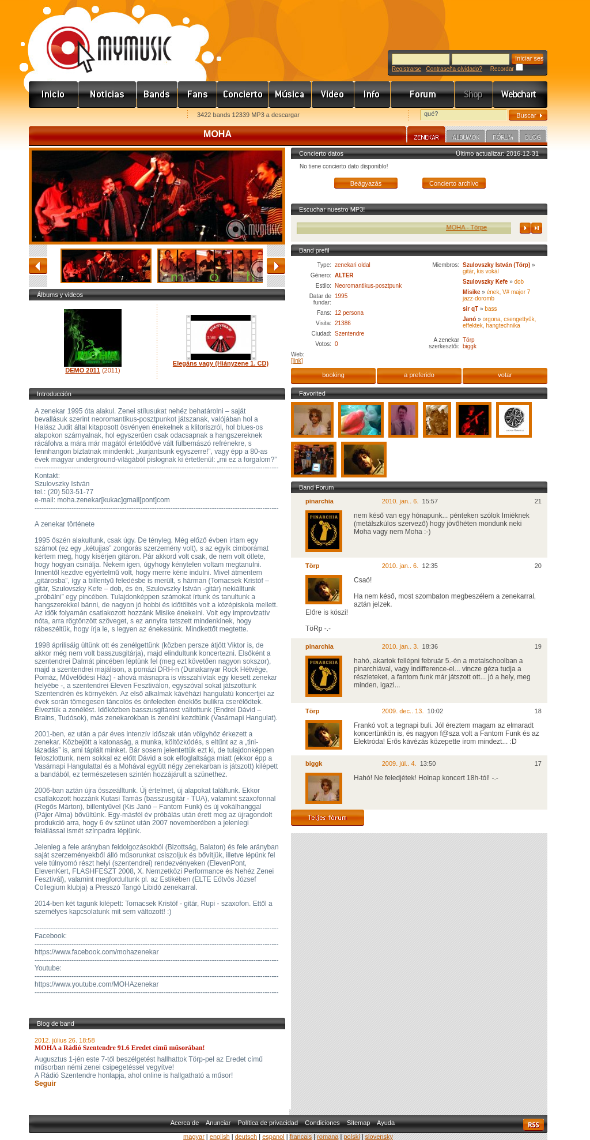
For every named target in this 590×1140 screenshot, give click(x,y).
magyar (194, 1136)
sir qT (470, 309)
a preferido (419, 374)
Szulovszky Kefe (485, 282)
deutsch (246, 1136)
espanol (273, 1136)
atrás (38, 266)
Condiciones (322, 1122)
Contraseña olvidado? (454, 69)
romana (327, 1136)
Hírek (107, 94)
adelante (276, 266)
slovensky (379, 1136)
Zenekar (426, 136)
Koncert (243, 94)
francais (301, 1136)
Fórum (423, 94)
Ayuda (386, 1122)
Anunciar (218, 1122)
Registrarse (406, 69)
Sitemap (358, 1122)
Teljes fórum (327, 818)
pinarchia (319, 501)
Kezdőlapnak (101, 116)
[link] (297, 361)
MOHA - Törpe (476, 227)
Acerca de (185, 1122)
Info (372, 94)
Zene (290, 94)
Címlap (53, 94)
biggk (469, 346)
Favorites (52, 116)
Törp (469, 340)
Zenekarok (157, 94)
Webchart (520, 94)
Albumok (466, 138)
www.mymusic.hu (99, 37)
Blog (533, 138)
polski (351, 1136)
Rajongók (197, 94)
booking (333, 374)
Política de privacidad (268, 1122)
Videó (333, 94)
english (220, 1136)
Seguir (45, 1083)
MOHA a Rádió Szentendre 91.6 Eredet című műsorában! (120, 1048)
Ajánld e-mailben (150, 116)
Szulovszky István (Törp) (496, 265)
